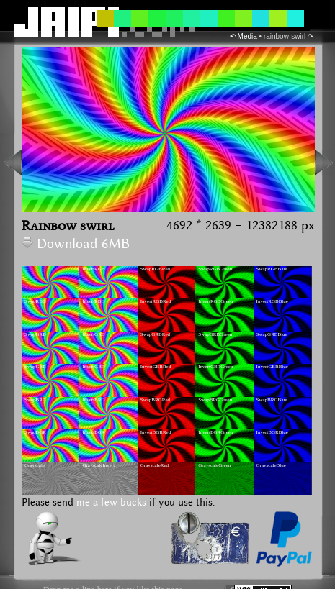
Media (247, 36)
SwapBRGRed (155, 400)
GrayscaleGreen (214, 465)
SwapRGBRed (155, 269)
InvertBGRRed (155, 432)
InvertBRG (93, 400)
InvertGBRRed (155, 367)
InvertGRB (93, 334)
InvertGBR (93, 367)
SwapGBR (35, 367)
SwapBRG (35, 400)
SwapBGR (35, 432)
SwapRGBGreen (215, 269)
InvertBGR (93, 432)
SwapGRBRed (155, 334)
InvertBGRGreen (215, 432)
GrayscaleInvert (98, 465)
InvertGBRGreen (215, 367)
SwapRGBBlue (271, 269)
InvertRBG (93, 301)
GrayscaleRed (154, 465)
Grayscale (34, 465)
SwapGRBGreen (215, 334)
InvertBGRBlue (272, 432)
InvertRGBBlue (272, 301)
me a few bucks (111, 502)
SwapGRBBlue (271, 334)
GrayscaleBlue (271, 465)
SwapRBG (35, 301)
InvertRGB (93, 269)
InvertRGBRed (155, 301)
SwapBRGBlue (271, 400)
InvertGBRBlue (272, 367)
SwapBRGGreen (215, 400)
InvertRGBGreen (215, 301)
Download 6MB (76, 244)
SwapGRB (35, 334)
